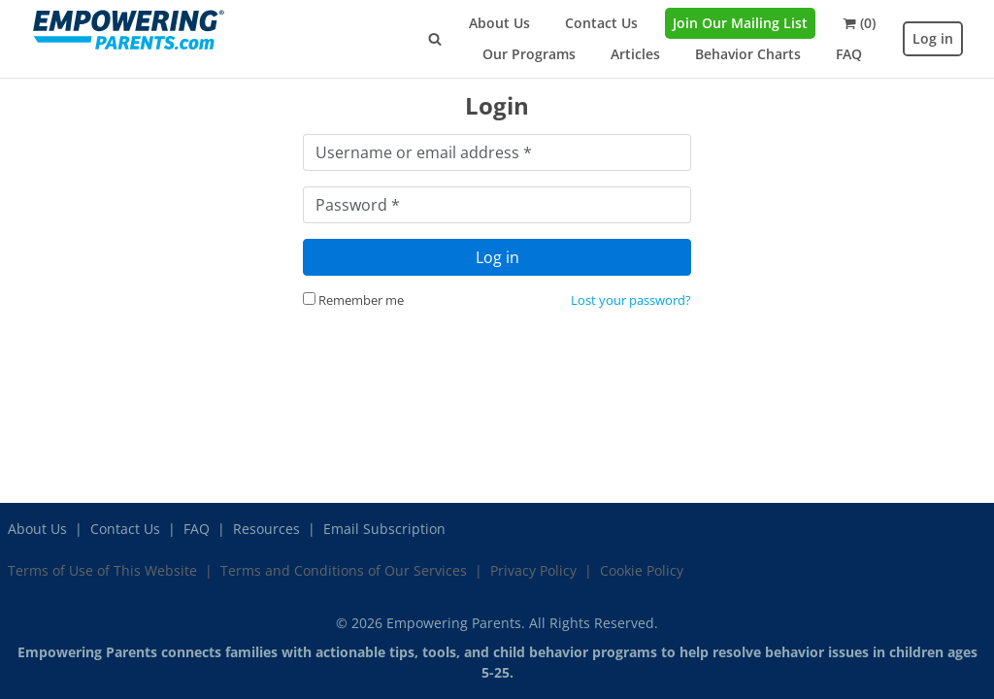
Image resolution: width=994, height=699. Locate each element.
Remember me (353, 300)
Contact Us (601, 23)
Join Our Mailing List (740, 23)
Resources (266, 528)
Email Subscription (384, 528)
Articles (635, 54)
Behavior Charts (748, 54)
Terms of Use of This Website (102, 570)
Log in (932, 38)
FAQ (849, 54)
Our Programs (529, 54)
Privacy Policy (533, 570)
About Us (499, 23)
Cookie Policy (641, 570)
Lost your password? (631, 300)
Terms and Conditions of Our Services (343, 570)
